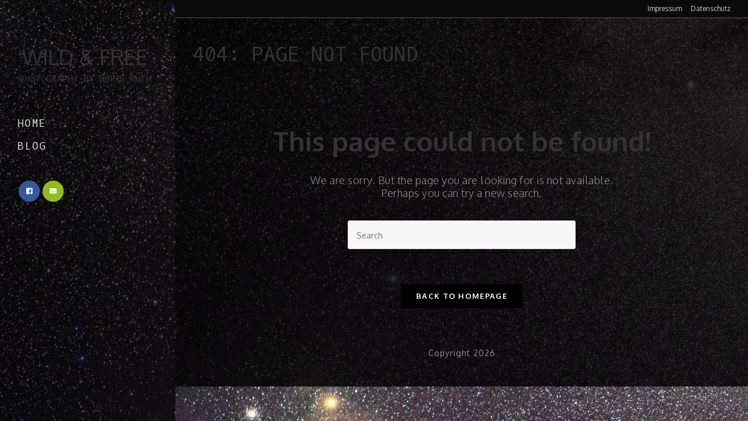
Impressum (664, 9)
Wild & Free (85, 64)
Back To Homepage (461, 296)
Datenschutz (710, 9)
